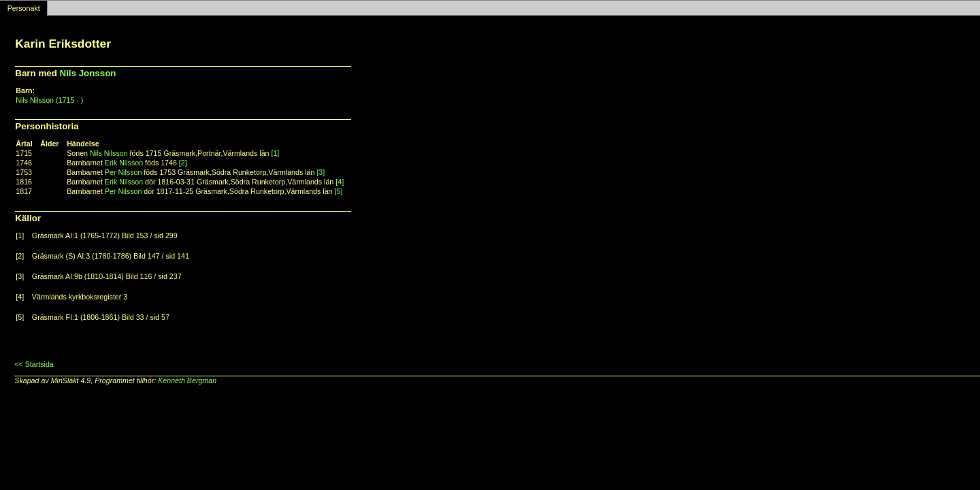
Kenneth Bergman (187, 380)
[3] (320, 172)
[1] (275, 153)
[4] (340, 182)
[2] (183, 163)
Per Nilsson (123, 172)
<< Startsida (33, 364)
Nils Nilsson (109, 153)
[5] (338, 191)
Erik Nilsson (124, 163)
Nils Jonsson (88, 73)
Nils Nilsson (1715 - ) (49, 100)
